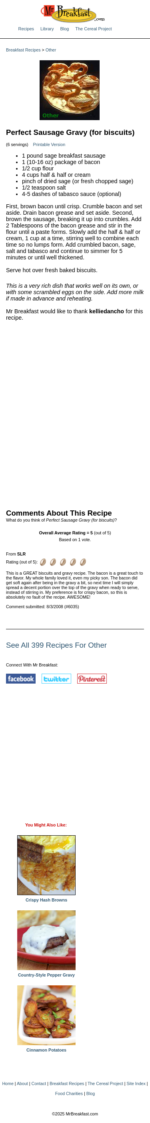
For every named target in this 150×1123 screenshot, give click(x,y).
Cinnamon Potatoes (46, 1048)
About (22, 1083)
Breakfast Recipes (23, 49)
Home (7, 1083)
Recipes (26, 28)
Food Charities (69, 1093)
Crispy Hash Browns (46, 898)
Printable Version (49, 144)
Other (51, 49)
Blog (64, 28)
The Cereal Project (93, 28)
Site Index (135, 1083)
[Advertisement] (75, 413)
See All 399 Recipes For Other (56, 645)
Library (47, 28)
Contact (39, 1083)
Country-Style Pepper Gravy (46, 973)
